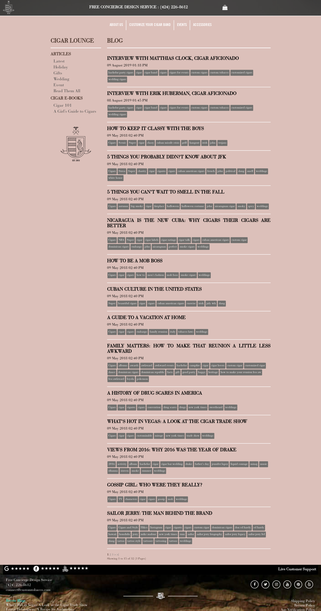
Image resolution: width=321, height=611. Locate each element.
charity (142, 171)
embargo (136, 247)
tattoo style (134, 541)
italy (172, 332)
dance (111, 372)
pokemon (142, 379)
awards (134, 365)
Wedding (61, 79)
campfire (195, 365)
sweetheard (215, 407)
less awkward (116, 379)
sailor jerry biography (209, 534)
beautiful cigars (127, 303)
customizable (144, 436)
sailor (191, 534)
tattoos (173, 541)
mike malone (148, 534)
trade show (193, 436)
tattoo (121, 541)
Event (59, 85)
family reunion (158, 332)
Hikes (144, 527)
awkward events (164, 365)
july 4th (211, 303)
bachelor (182, 365)
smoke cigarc (188, 275)
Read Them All (67, 91)
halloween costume (193, 206)
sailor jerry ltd (256, 534)
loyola (130, 379)
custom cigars (199, 72)
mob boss (172, 275)
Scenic (122, 143)
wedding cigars (117, 79)
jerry (135, 534)
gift (177, 372)
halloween (173, 206)
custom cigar (239, 240)
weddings (261, 171)
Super (132, 143)
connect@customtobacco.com (28, 590)
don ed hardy (243, 527)
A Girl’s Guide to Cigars (75, 112)
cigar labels (151, 240)
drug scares (169, 407)
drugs (182, 407)
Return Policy (304, 605)
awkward (146, 365)
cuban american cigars (191, 171)
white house (115, 178)
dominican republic (152, 372)
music (263, 464)
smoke (135, 471)
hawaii (112, 534)
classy (150, 143)
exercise (191, 303)
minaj (253, 464)
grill (184, 143)
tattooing (160, 541)
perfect (173, 247)
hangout (194, 143)
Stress (122, 171)
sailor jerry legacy (235, 534)
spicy (251, 206)
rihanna (113, 471)
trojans (222, 143)
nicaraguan (159, 247)
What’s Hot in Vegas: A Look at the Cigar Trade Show (47, 605)
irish (204, 143)
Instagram (156, 527)
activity (122, 464)
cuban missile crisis (168, 143)
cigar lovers (217, 365)
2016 (111, 464)
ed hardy (259, 527)
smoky (241, 206)
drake (188, 464)
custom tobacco (219, 72)
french (211, 171)
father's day (202, 464)
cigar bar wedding (172, 464)
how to (141, 275)
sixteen (125, 471)
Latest (59, 61)
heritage (213, 372)
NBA (121, 240)
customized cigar (255, 365)
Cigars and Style (128, 527)
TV (120, 499)
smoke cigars (187, 247)
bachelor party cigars (120, 72)
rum (182, 534)
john (213, 143)
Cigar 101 (63, 106)
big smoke (137, 206)
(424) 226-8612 (174, 7)
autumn (123, 206)
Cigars (112, 143)
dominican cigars (118, 247)
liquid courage (239, 464)
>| (118, 554)
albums (123, 365)
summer (146, 471)
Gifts (58, 73)
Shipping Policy (303, 601)
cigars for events (179, 72)
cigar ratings (168, 240)
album (133, 464)
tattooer (148, 541)
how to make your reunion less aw (241, 372)
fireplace (159, 206)
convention (154, 407)
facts (170, 372)
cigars (163, 72)
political (230, 171)
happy (202, 372)
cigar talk (184, 240)
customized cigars (241, 72)
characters (131, 499)
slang (241, 171)
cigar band (151, 72)
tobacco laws (185, 332)
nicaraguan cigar (225, 206)
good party (188, 372)
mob (170, 499)
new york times (198, 407)
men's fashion (156, 275)
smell (250, 171)
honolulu (124, 534)
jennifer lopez (220, 464)
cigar (139, 72)
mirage (159, 436)
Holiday (61, 67)
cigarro (161, 171)
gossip (161, 499)
